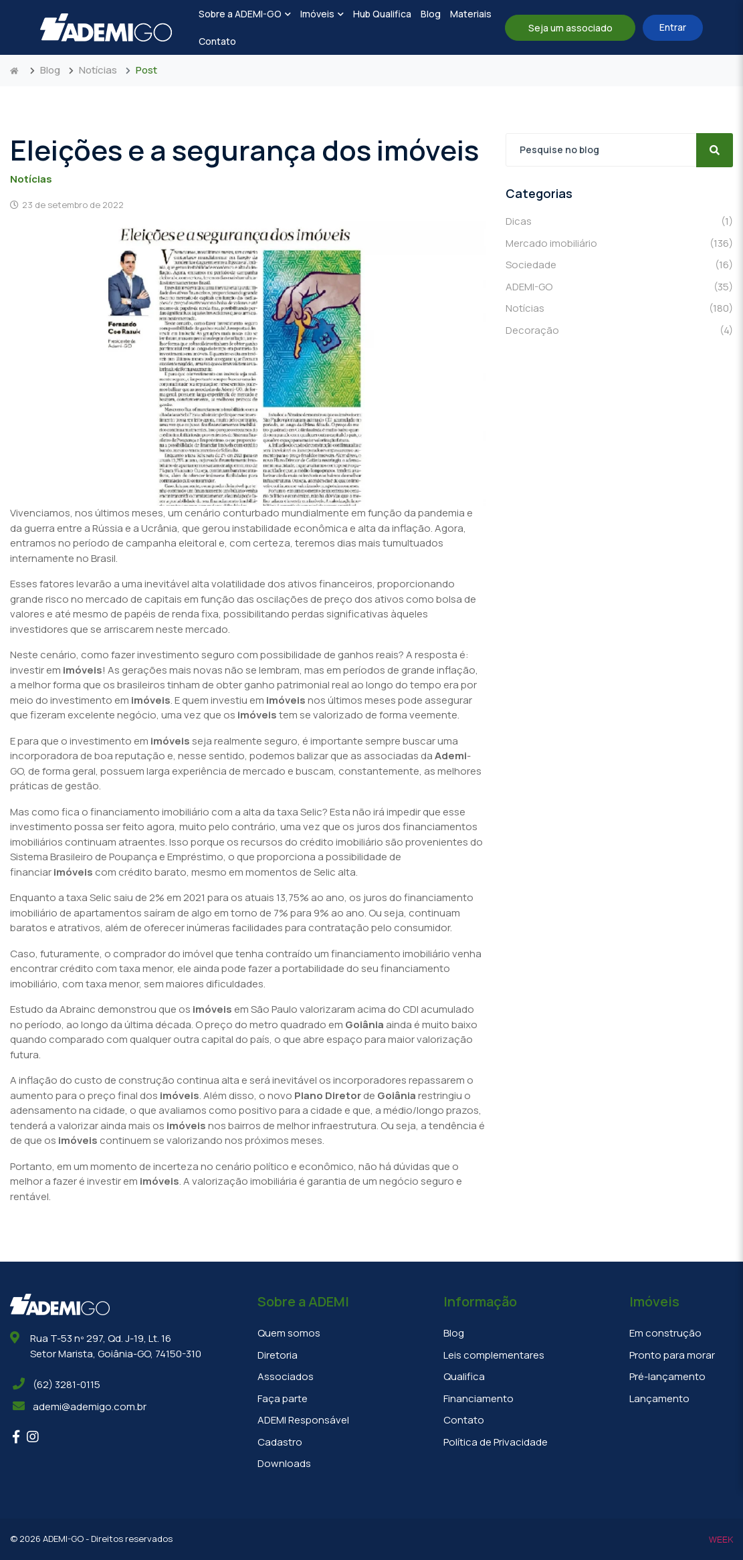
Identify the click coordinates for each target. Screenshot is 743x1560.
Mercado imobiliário (619, 244)
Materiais (471, 13)
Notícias (98, 70)
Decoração (619, 330)
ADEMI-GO (619, 287)
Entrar (672, 27)
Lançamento (659, 1398)
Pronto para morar (672, 1355)
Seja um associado (570, 27)
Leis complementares (493, 1355)
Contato (217, 41)
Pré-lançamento (667, 1376)
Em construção (665, 1333)
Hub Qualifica (382, 13)
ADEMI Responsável (303, 1420)
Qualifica (464, 1376)
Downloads (284, 1463)
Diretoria (277, 1355)
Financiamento (478, 1398)
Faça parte (282, 1398)
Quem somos (288, 1333)
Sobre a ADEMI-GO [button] (245, 13)
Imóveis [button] (322, 13)
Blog (431, 13)
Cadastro (279, 1442)
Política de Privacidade (495, 1442)
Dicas (619, 221)
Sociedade (619, 265)
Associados (285, 1376)
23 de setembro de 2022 (67, 205)
